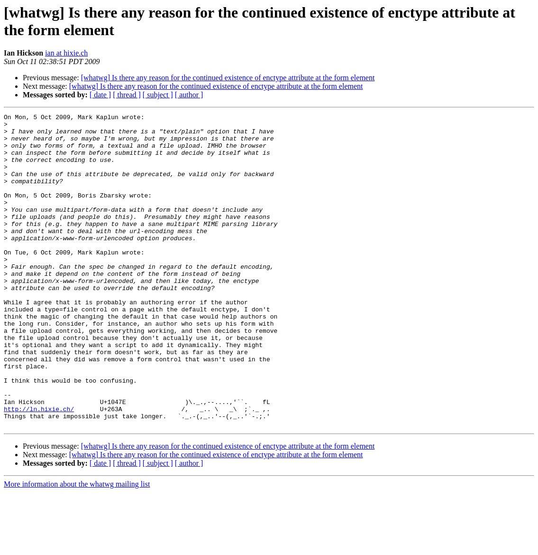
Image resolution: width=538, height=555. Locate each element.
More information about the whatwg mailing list (77, 547)
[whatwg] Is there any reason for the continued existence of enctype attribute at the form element (228, 78)
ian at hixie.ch (66, 53)
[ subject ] (158, 95)
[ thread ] (127, 95)
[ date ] (100, 95)
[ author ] (189, 95)
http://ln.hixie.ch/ (39, 468)
